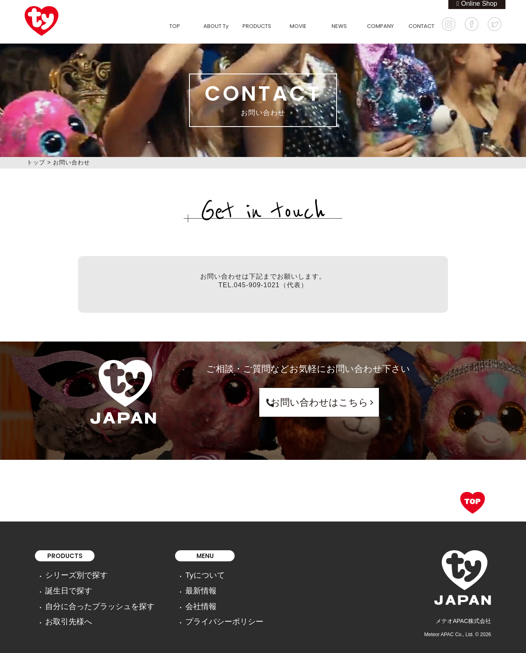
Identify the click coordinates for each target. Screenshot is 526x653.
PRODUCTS (256, 26)
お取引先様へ (62, 608)
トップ (36, 162)
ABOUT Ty (215, 26)
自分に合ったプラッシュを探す (85, 596)
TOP (174, 26)
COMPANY (380, 26)
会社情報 (168, 596)
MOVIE (298, 26)
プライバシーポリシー (185, 608)
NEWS (339, 26)
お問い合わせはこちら (308, 402)
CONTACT (421, 26)
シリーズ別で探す (68, 573)
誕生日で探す (62, 584)
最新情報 (168, 584)
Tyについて (171, 573)
